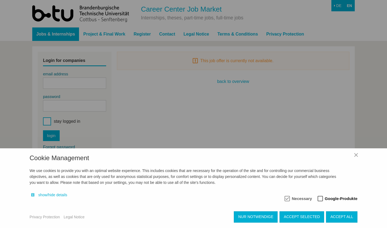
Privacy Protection (45, 217)
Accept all (341, 217)
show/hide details (52, 195)
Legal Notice (74, 217)
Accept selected (302, 217)
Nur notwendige (255, 217)
